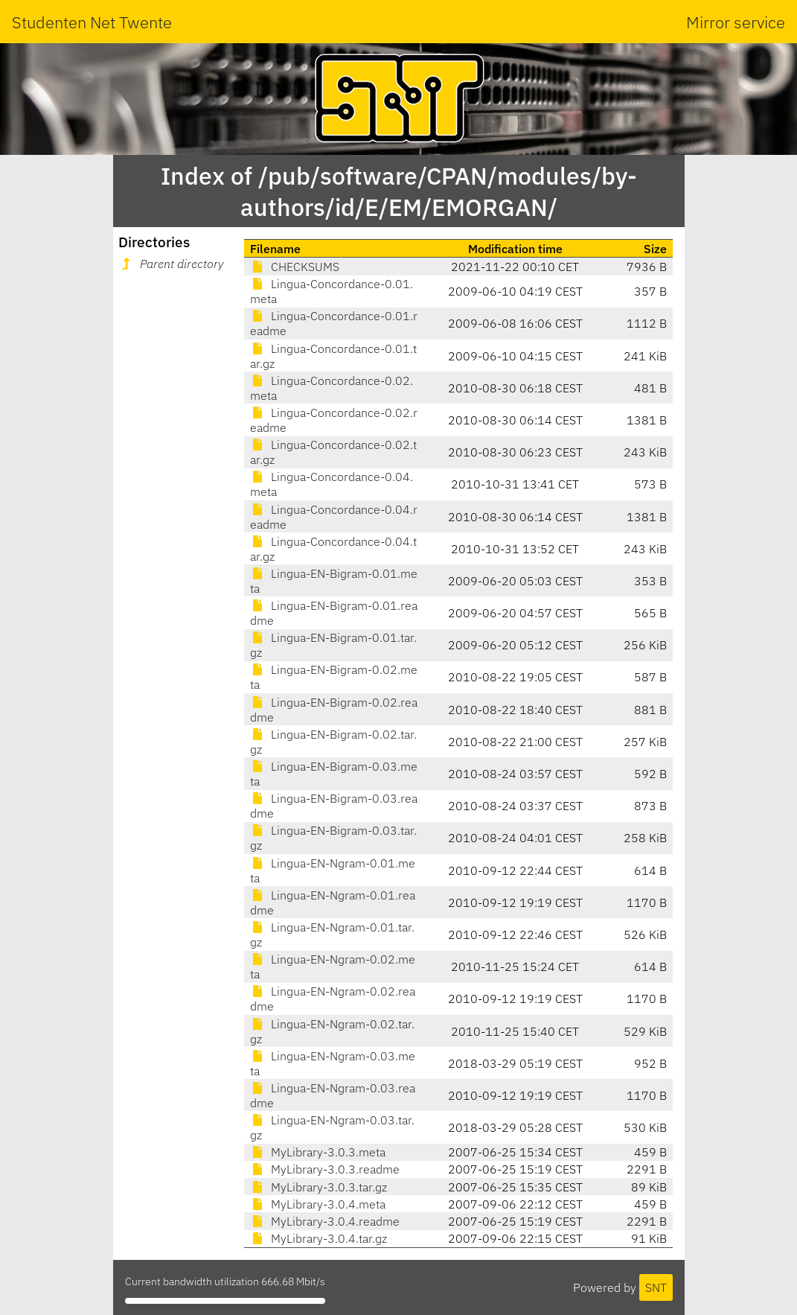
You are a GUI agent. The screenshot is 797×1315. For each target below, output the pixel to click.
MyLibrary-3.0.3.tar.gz (318, 1186)
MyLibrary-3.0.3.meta (317, 1151)
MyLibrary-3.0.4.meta (317, 1204)
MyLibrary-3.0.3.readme (325, 1169)
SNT (656, 1287)
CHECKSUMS (294, 266)
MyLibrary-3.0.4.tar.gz (318, 1238)
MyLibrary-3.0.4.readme (325, 1221)
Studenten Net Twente (92, 22)
